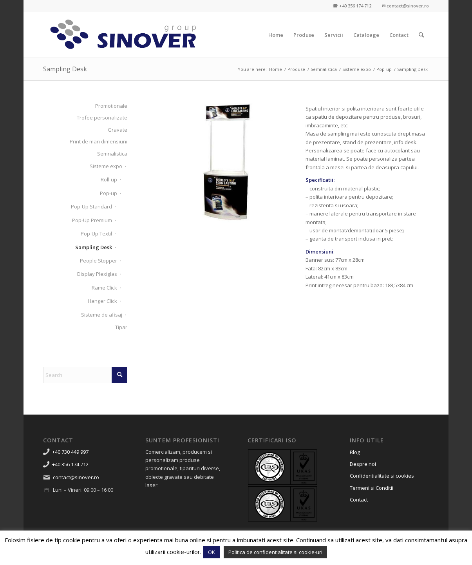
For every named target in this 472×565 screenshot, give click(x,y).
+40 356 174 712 (70, 464)
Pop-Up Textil (96, 233)
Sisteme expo (106, 166)
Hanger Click (102, 300)
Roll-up (109, 179)
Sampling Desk (65, 69)
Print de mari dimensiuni (98, 141)
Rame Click (104, 287)
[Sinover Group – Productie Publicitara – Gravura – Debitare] (123, 35)
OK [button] (211, 552)
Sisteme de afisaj (101, 314)
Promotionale (111, 105)
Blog (355, 452)
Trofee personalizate (102, 117)
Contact (359, 499)
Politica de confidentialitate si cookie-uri (275, 552)
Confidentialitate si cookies (382, 475)
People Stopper (98, 260)
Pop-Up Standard (91, 206)
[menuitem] (275, 35)
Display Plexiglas (97, 273)
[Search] (421, 35)
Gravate (117, 129)
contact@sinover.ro (76, 477)
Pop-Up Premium (92, 220)
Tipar (121, 327)
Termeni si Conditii (371, 487)
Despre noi (363, 463)
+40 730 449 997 (70, 451)
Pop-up (108, 193)
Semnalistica (112, 153)
